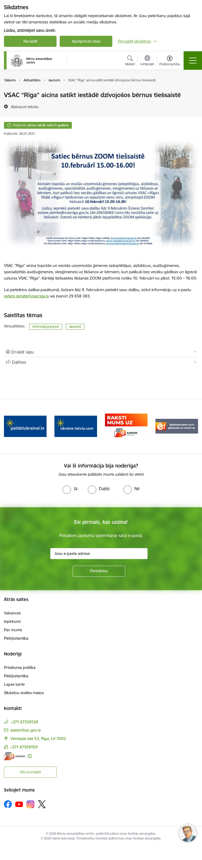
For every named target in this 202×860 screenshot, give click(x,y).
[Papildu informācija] (30, 756)
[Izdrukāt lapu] (101, 352)
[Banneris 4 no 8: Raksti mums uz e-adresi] (176, 425)
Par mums (13, 629)
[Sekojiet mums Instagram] (30, 804)
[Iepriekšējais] (10, 426)
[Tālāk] (192, 426)
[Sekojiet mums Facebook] (8, 804)
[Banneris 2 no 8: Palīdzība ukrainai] (75, 425)
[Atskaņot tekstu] (25, 106)
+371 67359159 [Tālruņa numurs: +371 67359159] (24, 746)
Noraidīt (30, 41)
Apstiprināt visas (86, 41)
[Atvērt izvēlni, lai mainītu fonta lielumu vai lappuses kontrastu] (169, 61)
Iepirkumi (12, 621)
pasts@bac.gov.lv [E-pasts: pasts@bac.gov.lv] (26, 730)
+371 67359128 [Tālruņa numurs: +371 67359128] (24, 721)
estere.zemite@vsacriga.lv (26, 296)
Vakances (12, 612)
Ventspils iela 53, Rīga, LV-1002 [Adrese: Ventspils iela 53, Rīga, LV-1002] (38, 738)
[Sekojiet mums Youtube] (19, 804)
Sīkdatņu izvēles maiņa (24, 692)
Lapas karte (14, 684)
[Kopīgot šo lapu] (101, 362)
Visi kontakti (30, 771)
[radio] (70, 488)
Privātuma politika (20, 667)
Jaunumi (75, 327)
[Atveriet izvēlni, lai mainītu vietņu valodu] (147, 61)
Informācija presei (46, 327)
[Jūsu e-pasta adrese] (99, 553)
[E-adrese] (14, 756)
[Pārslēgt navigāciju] (193, 60)
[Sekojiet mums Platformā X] (42, 804)
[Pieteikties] (99, 571)
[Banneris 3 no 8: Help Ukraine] (126, 425)
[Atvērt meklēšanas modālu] (130, 61)
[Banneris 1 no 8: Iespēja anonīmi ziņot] (25, 425)
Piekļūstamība (16, 638)
